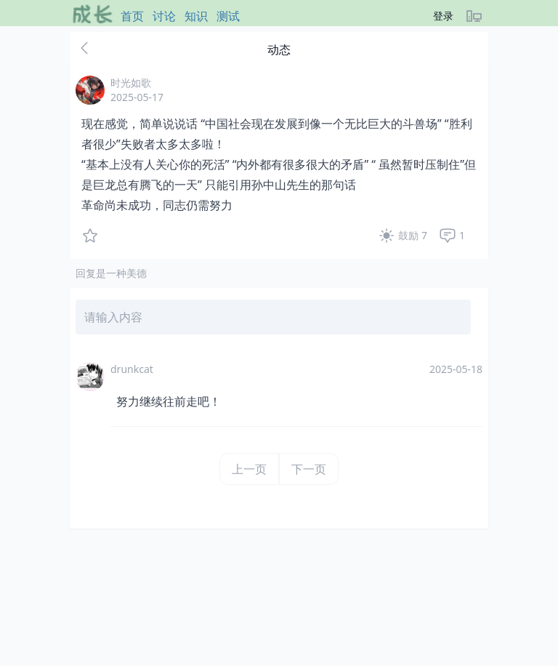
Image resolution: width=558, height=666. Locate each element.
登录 (443, 16)
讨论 (164, 16)
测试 (228, 16)
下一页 (308, 469)
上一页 (249, 469)
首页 (132, 16)
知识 (196, 16)
